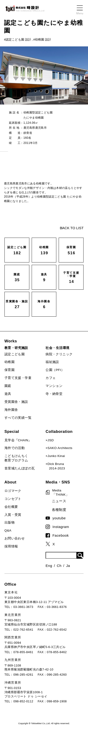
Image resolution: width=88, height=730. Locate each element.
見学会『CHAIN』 (18, 440)
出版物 (9, 522)
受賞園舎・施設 (16, 402)
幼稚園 (9, 362)
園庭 (7, 386)
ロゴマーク (12, 491)
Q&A (7, 530)
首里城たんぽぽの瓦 (19, 468)
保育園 (9, 370)
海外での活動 (14, 448)
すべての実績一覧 (17, 417)
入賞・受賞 (12, 515)
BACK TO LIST (72, 228)
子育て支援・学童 (17, 378)
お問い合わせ (14, 538)
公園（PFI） (55, 370)
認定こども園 (14, 354)
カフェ (51, 378)
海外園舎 (11, 410)
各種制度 (59, 510)
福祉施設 (52, 362)
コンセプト (12, 499)
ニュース (59, 501)
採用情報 (11, 546)
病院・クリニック (59, 354)
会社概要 (11, 507)
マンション (54, 386)
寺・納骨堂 (54, 394)
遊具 (7, 394)
